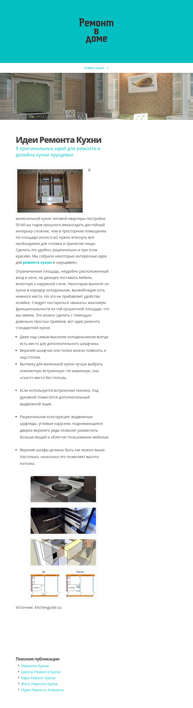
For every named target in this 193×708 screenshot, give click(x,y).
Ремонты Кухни (35, 665)
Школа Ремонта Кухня (41, 671)
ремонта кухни (37, 262)
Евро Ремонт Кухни (38, 677)
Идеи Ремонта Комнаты (42, 689)
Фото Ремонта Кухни (39, 683)
